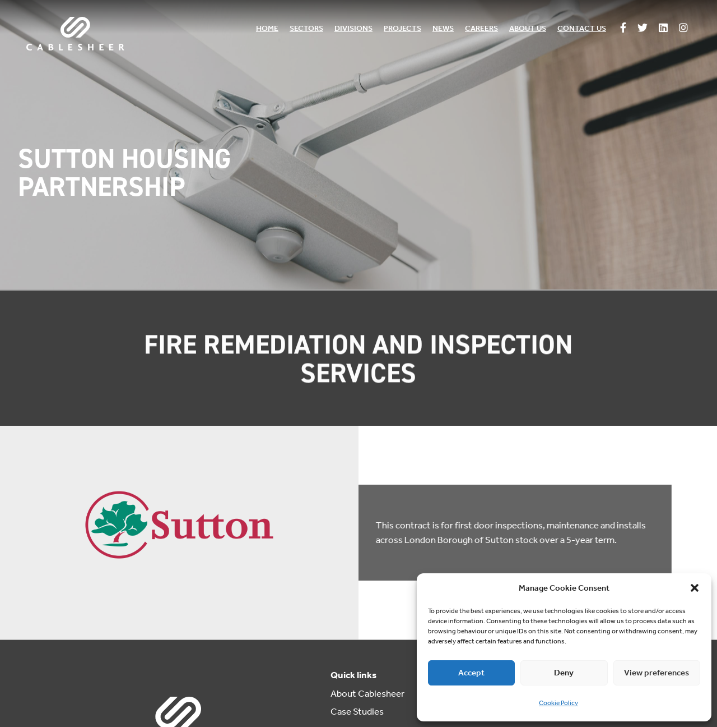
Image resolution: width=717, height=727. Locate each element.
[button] (694, 587)
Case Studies (357, 711)
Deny (564, 673)
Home (267, 28)
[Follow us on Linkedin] (663, 28)
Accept (471, 673)
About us (527, 28)
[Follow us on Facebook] (623, 28)
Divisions (353, 28)
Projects (402, 28)
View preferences (656, 673)
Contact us (581, 28)
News (443, 28)
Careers (481, 28)
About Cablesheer (367, 693)
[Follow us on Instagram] (683, 28)
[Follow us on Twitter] (642, 28)
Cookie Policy (558, 703)
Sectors (306, 28)
